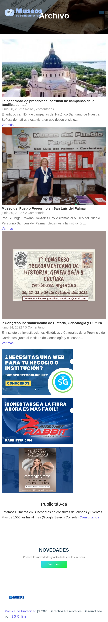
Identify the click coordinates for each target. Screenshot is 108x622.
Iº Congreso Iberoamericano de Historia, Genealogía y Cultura (52, 323)
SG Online (18, 616)
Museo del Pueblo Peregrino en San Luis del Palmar (44, 208)
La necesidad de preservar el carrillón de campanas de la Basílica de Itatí (48, 103)
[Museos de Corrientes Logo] (16, 597)
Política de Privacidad (20, 611)
